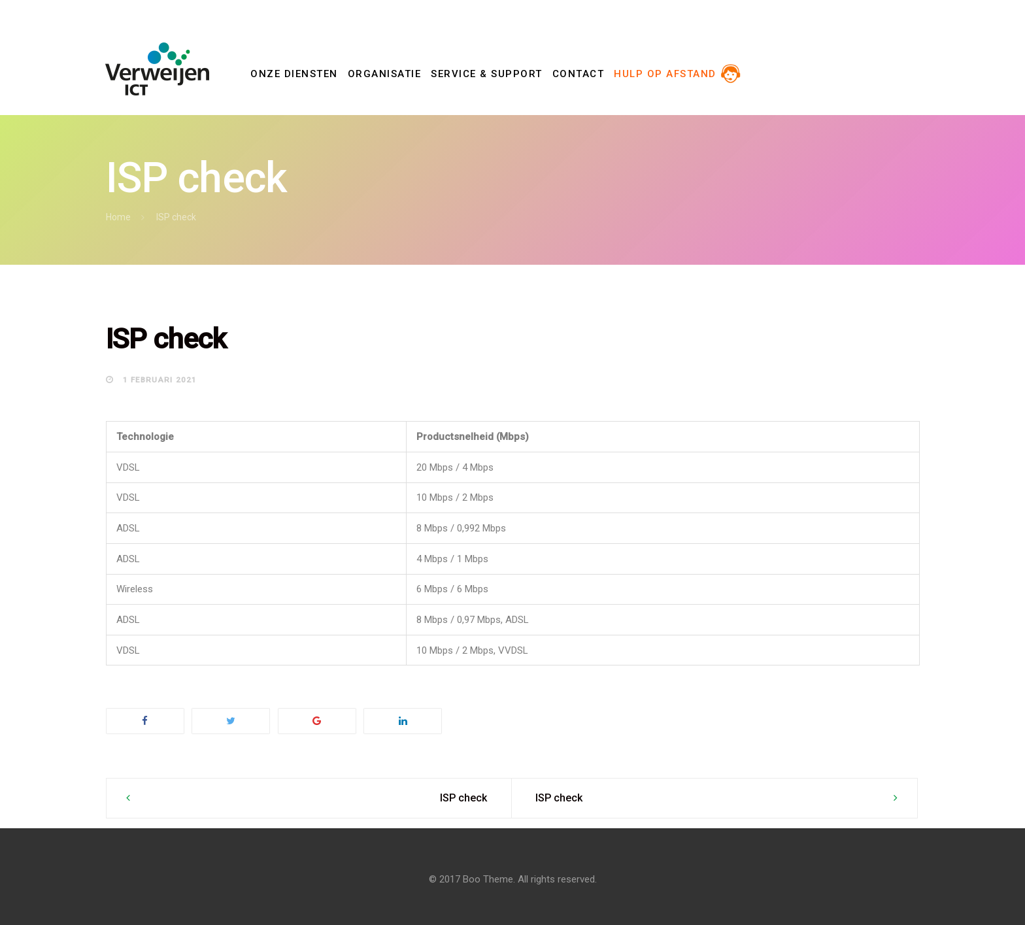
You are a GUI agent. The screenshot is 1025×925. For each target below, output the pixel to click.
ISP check (463, 798)
